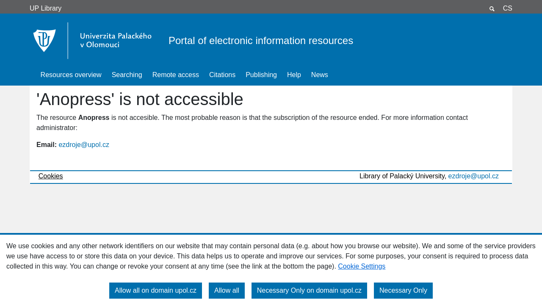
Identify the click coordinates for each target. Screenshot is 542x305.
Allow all (226, 290)
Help (294, 74)
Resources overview (71, 74)
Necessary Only (403, 290)
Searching (127, 74)
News (319, 74)
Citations (222, 74)
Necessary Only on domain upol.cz (309, 290)
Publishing (261, 74)
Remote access (175, 74)
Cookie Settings (361, 266)
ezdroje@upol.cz (83, 144)
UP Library (45, 8)
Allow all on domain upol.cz (155, 290)
